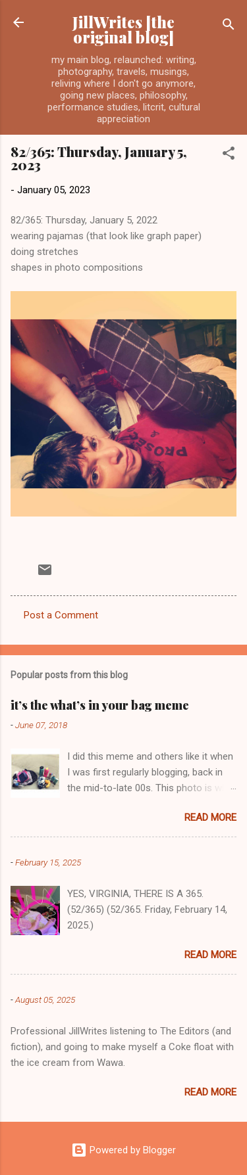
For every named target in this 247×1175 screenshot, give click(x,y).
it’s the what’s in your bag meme (100, 705)
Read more (210, 817)
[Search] (228, 27)
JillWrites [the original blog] (123, 29)
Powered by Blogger (123, 1150)
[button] (228, 155)
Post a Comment (61, 615)
